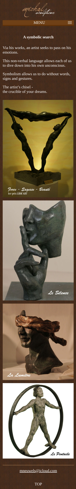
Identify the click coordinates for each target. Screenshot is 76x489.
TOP (38, 484)
